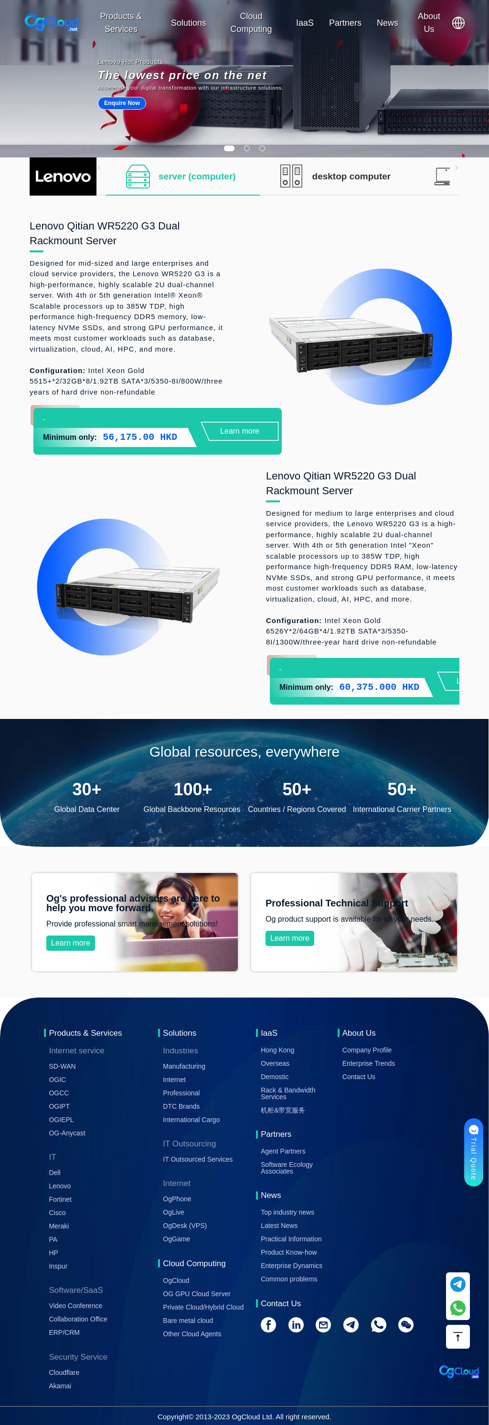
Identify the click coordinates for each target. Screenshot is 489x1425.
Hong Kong (277, 1050)
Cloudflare (64, 1372)
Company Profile (367, 1050)
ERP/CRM (64, 1332)
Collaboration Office (78, 1319)
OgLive (173, 1212)
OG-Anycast (67, 1133)
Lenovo (60, 1186)
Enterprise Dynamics (291, 1265)
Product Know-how (289, 1252)
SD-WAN (62, 1066)
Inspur (58, 1266)
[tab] (183, 176)
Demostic (274, 1077)
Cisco (57, 1213)
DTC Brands (181, 1106)
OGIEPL (61, 1119)
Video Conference (75, 1306)
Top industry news (287, 1212)
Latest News (279, 1225)
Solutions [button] (188, 23)
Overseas (275, 1063)
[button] (458, 23)
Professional (181, 1093)
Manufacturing (184, 1066)
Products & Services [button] (121, 22)
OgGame (176, 1239)
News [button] (387, 23)
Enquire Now (122, 103)
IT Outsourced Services (198, 1159)
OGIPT (59, 1106)
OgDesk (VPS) (185, 1225)
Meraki (59, 1226)
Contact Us (358, 1077)
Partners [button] (345, 23)
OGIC (57, 1079)
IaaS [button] (305, 23)
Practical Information (291, 1239)
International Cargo (191, 1119)
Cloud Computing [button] (251, 22)
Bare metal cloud (188, 1320)
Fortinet (60, 1199)
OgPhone (177, 1199)
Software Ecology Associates (287, 1168)
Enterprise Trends (368, 1063)
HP (53, 1253)
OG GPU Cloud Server (197, 1294)
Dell (54, 1172)
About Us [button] (429, 22)
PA (53, 1239)
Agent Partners (283, 1151)
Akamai (60, 1386)
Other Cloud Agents (192, 1334)
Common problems (289, 1279)
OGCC (59, 1093)
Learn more (239, 431)
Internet (174, 1079)
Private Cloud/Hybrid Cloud (203, 1307)
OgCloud (176, 1280)
